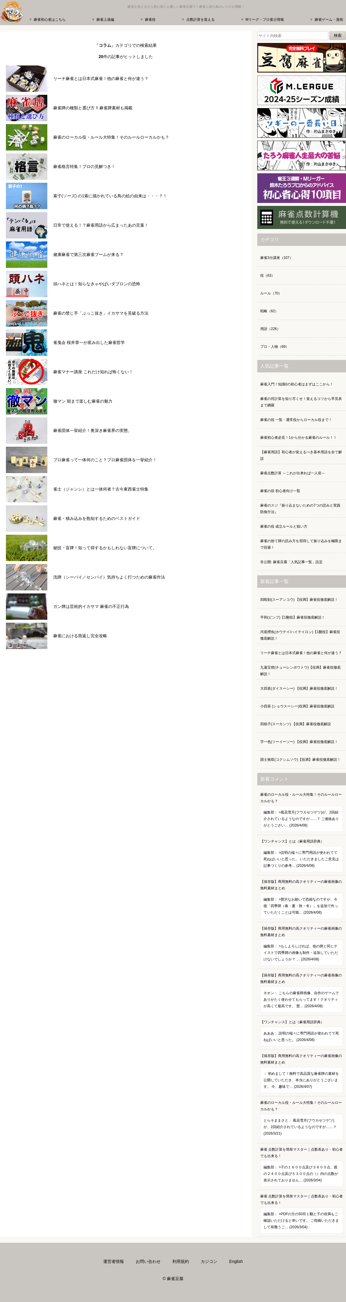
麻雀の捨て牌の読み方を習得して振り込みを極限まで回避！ (301, 544)
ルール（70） (271, 293)
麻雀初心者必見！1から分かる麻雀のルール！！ (298, 437)
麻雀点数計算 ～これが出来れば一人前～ (292, 473)
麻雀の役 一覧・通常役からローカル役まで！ (296, 420)
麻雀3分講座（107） (276, 258)
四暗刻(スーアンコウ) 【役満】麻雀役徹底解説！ (299, 600)
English (236, 1261)
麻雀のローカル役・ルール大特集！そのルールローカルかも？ (301, 812)
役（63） (267, 275)
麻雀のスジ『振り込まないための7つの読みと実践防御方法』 (300, 508)
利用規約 (180, 1261)
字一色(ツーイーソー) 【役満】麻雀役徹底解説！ (299, 742)
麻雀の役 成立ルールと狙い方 (283, 526)
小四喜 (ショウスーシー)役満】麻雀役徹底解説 (297, 706)
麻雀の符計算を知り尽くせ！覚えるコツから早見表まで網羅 (301, 402)
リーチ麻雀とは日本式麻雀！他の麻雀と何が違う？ (301, 653)
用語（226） (270, 329)
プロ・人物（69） (274, 347)
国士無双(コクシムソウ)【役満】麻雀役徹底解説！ (300, 760)
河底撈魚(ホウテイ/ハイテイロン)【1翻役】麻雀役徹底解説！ (300, 635)
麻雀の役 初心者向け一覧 (280, 491)
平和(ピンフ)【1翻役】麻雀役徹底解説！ (292, 617)
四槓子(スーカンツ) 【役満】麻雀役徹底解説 (295, 724)
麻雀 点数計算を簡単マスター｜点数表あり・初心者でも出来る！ (301, 1167)
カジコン (209, 1261)
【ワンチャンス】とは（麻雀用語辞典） (301, 855)
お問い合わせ (148, 1261)
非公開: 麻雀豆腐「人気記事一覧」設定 (291, 562)
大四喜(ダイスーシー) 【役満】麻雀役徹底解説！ (299, 688)
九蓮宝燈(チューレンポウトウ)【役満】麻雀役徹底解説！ (300, 670)
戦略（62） (269, 311)
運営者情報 (113, 1261)
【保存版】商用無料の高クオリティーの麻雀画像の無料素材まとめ (301, 899)
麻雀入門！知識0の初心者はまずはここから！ (296, 384)
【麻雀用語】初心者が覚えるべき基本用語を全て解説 (301, 455)
